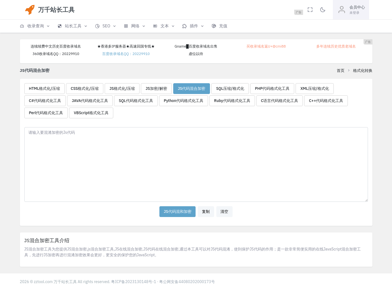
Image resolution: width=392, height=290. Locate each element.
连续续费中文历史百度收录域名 (56, 46)
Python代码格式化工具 (183, 100)
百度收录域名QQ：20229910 (126, 53)
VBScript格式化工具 (91, 112)
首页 (340, 70)
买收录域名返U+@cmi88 (266, 46)
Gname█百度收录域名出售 (196, 46)
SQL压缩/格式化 (230, 88)
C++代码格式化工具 (326, 100)
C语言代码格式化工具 (279, 100)
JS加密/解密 (156, 88)
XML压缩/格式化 (314, 88)
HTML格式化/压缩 (44, 88)
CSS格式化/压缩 (85, 88)
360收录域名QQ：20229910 (56, 53)
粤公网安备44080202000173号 (187, 281)
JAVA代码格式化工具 (90, 100)
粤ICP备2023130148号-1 (133, 281)
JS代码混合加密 (192, 88)
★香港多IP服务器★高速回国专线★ (126, 46)
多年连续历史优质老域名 (336, 46)
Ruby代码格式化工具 (232, 100)
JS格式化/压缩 (122, 88)
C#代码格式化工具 (45, 100)
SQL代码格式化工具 (136, 100)
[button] (35, 26)
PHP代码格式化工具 (272, 88)
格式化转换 (362, 70)
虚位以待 (196, 53)
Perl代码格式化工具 (46, 112)
